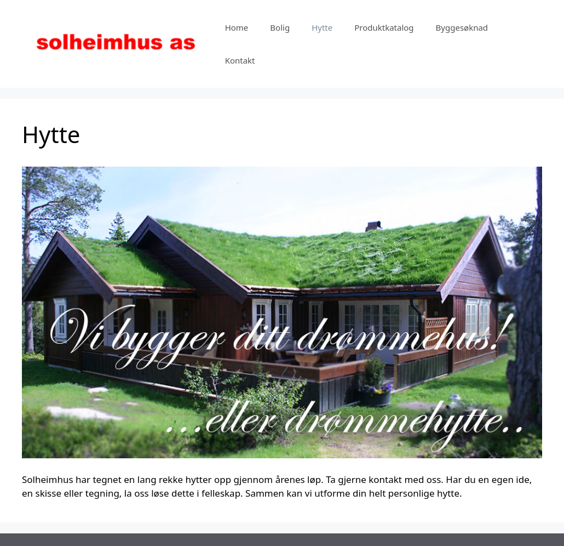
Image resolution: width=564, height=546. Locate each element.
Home (237, 27)
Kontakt (240, 60)
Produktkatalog (383, 27)
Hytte (322, 27)
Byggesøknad (462, 27)
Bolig (280, 27)
